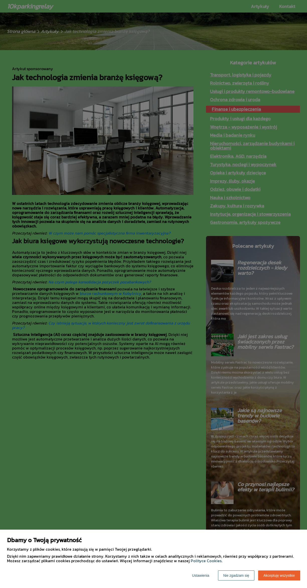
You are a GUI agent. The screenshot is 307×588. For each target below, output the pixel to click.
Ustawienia (200, 575)
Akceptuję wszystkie (279, 575)
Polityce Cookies (206, 561)
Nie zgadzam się (236, 575)
